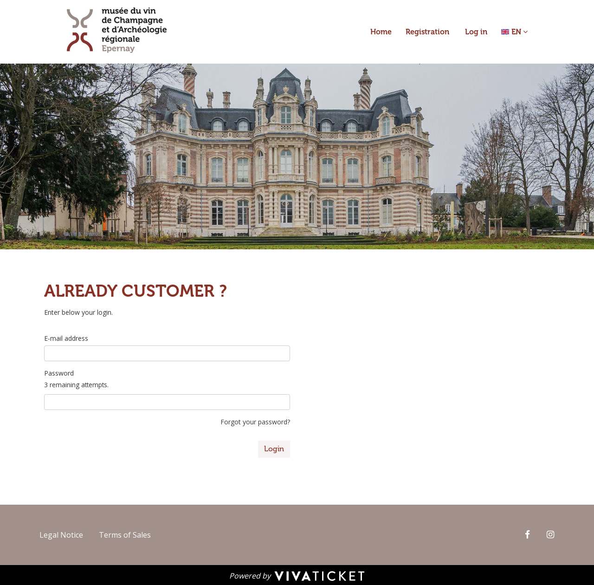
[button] (514, 32)
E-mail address (66, 338)
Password (59, 373)
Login (274, 448)
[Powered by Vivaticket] (297, 575)
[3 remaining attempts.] (167, 402)
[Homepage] (117, 30)
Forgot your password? (255, 421)
